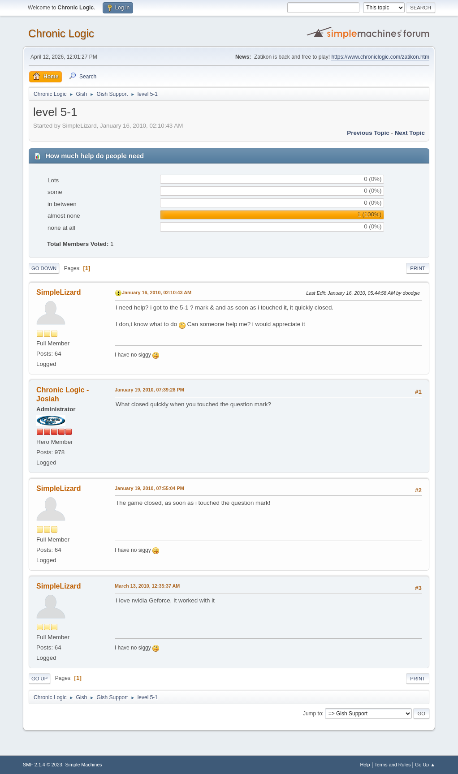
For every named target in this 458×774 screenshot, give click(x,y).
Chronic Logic (61, 33)
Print (417, 268)
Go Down (43, 268)
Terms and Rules (392, 764)
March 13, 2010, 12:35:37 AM (147, 586)
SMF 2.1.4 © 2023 (42, 764)
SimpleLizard (58, 292)
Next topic (410, 132)
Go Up (39, 678)
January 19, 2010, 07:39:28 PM (149, 389)
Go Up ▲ (425, 764)
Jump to (312, 713)
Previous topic (368, 132)
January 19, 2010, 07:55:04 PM (149, 488)
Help (365, 764)
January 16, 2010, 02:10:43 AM (156, 292)
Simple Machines (83, 764)
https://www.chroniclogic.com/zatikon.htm (380, 57)
